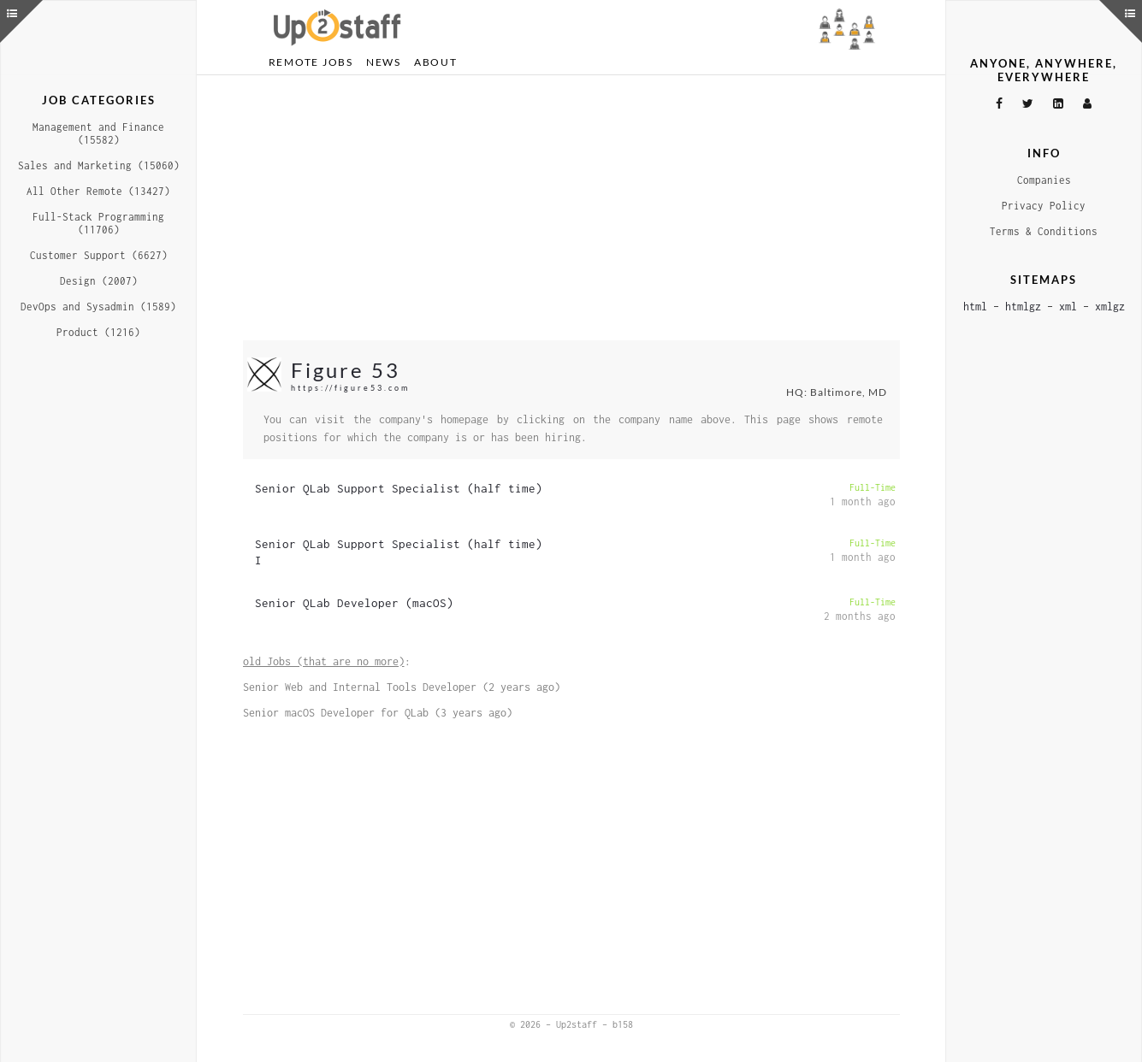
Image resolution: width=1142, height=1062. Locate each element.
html (975, 306)
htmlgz (1023, 306)
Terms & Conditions (1044, 231)
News (383, 62)
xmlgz (1110, 306)
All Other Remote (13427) (98, 191)
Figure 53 (345, 369)
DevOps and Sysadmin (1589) (98, 306)
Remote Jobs (311, 62)
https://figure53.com (350, 387)
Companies (1044, 180)
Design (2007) (99, 280)
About (436, 62)
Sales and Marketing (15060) (99, 165)
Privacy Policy (1044, 205)
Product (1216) (98, 332)
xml (1068, 306)
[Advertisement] (571, 207)
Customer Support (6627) (99, 255)
